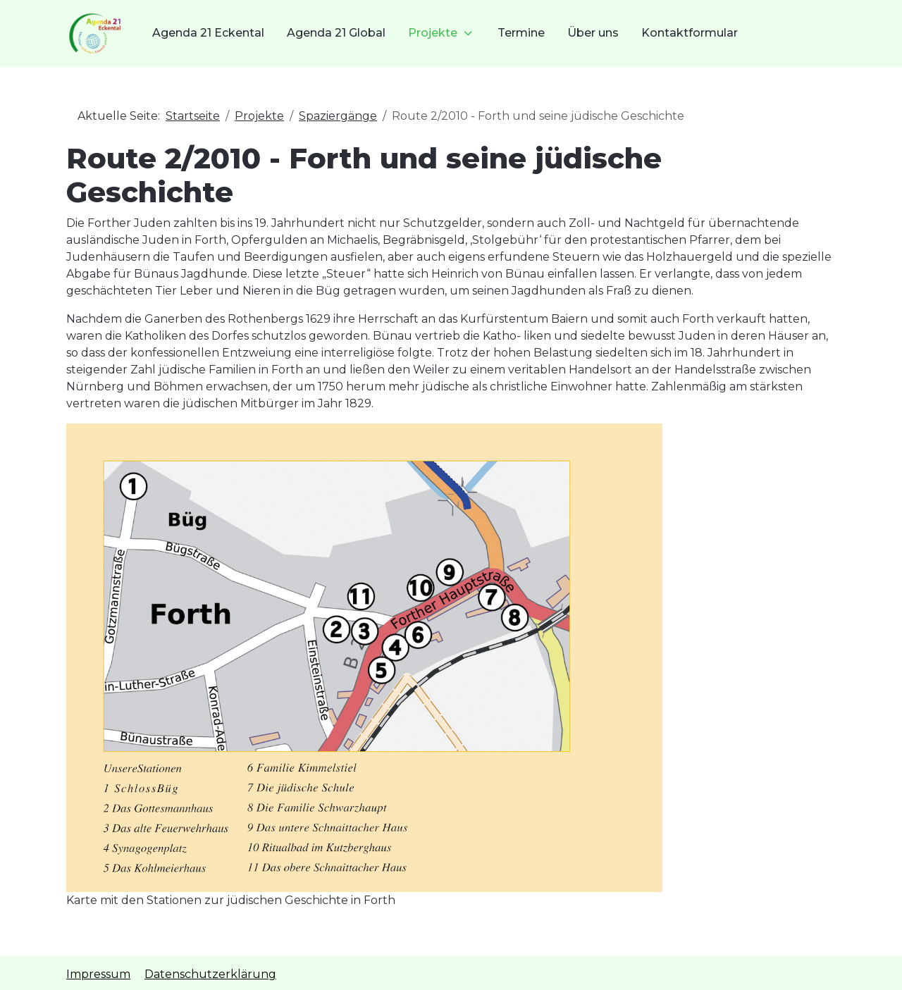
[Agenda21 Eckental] (95, 33)
